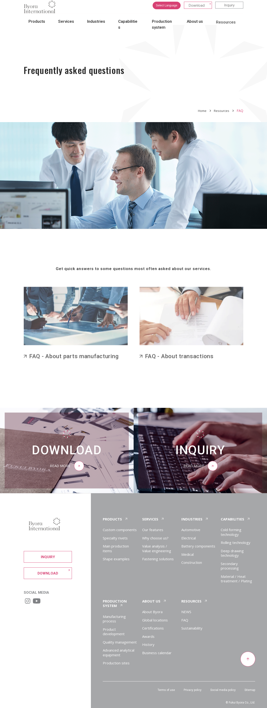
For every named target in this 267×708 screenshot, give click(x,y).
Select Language (166, 9)
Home (201, 110)
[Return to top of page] (247, 659)
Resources (221, 110)
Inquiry (229, 9)
